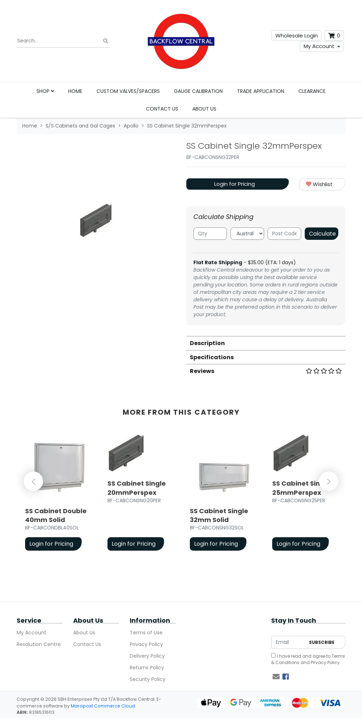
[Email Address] (288, 642)
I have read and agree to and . (308, 659)
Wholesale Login (296, 35)
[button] (322, 184)
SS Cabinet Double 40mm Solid (56, 515)
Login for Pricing (234, 184)
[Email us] (276, 677)
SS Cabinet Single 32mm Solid (219, 515)
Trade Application (260, 91)
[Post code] (284, 233)
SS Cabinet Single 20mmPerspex (136, 488)
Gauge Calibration (198, 91)
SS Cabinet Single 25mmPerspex (301, 488)
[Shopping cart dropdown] (334, 35)
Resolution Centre (39, 644)
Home (75, 91)
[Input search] (63, 41)
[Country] (247, 233)
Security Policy (147, 679)
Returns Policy (147, 667)
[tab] (265, 343)
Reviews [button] (266, 371)
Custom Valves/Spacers (128, 91)
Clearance (312, 91)
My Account (319, 46)
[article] (58, 494)
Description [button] (207, 343)
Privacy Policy (146, 644)
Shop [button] (45, 91)
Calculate (322, 234)
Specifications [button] (212, 357)
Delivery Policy (147, 655)
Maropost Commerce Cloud (103, 706)
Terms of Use (146, 632)
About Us (204, 108)
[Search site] (105, 41)
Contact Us (162, 108)
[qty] (210, 233)
